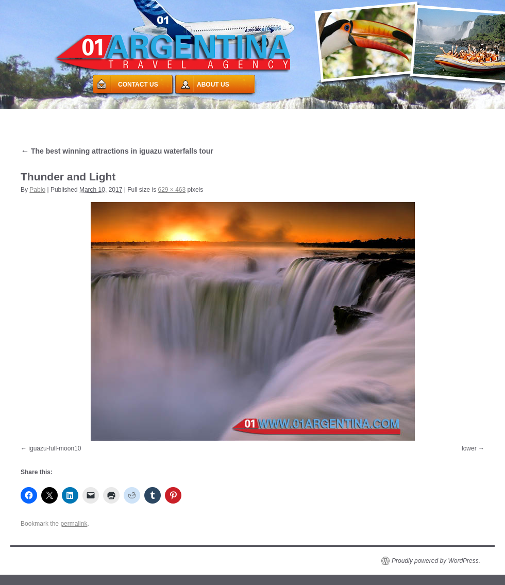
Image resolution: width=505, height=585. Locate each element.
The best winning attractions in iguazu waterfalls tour (117, 151)
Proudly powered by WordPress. (436, 560)
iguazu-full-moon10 (54, 448)
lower (469, 448)
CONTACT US (138, 84)
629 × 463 (172, 189)
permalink (73, 523)
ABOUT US (213, 84)
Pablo (37, 189)
